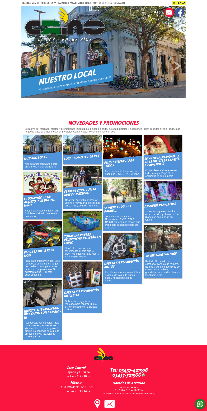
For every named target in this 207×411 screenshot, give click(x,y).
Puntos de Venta (102, 3)
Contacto (119, 3)
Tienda (180, 3)
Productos (48, 3)
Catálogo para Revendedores (74, 3)
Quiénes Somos (30, 3)
